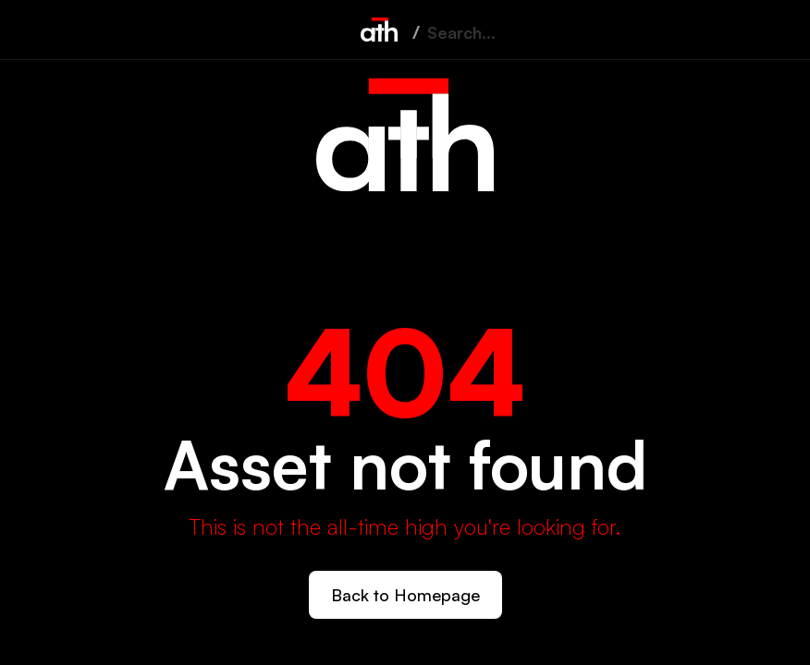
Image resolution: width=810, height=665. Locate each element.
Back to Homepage (405, 595)
